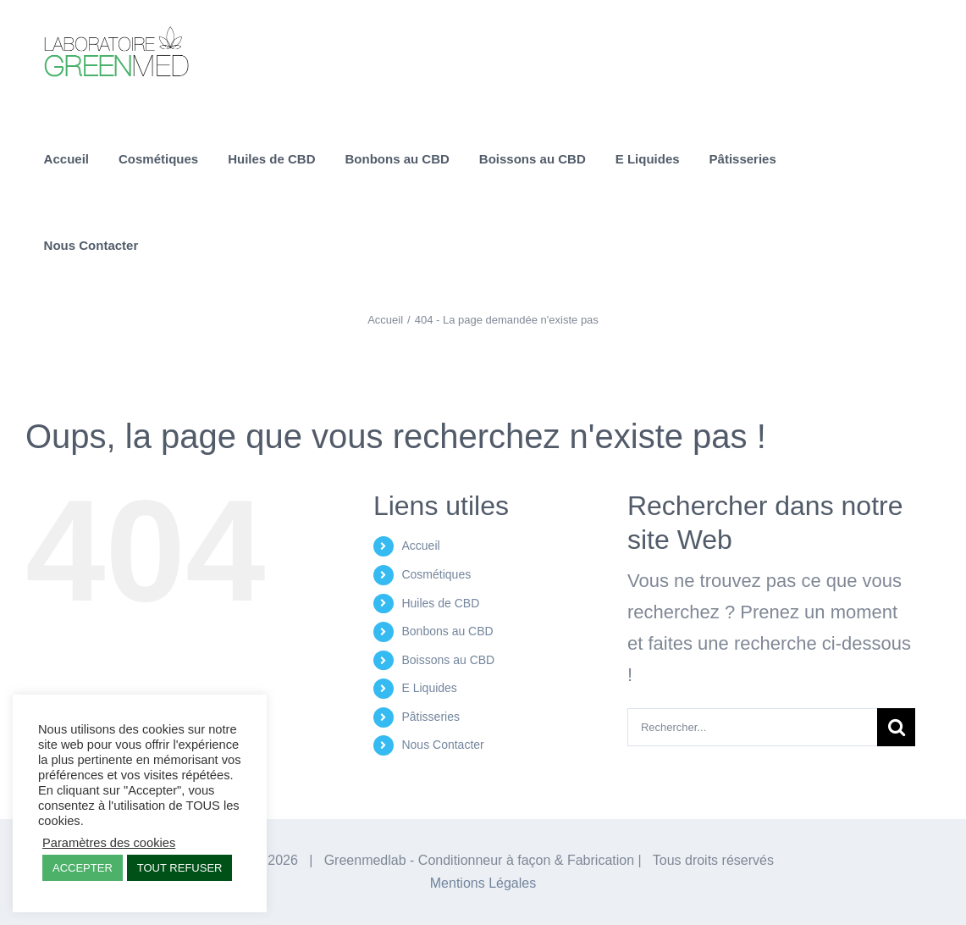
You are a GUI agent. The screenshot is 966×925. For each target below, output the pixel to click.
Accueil (420, 545)
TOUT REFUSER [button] (180, 867)
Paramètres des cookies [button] (108, 843)
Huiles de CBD (440, 603)
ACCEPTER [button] (82, 867)
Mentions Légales (483, 883)
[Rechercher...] (752, 727)
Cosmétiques (436, 574)
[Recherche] (896, 727)
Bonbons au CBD (447, 631)
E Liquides (428, 688)
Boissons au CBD (447, 660)
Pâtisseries (430, 716)
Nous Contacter (442, 744)
